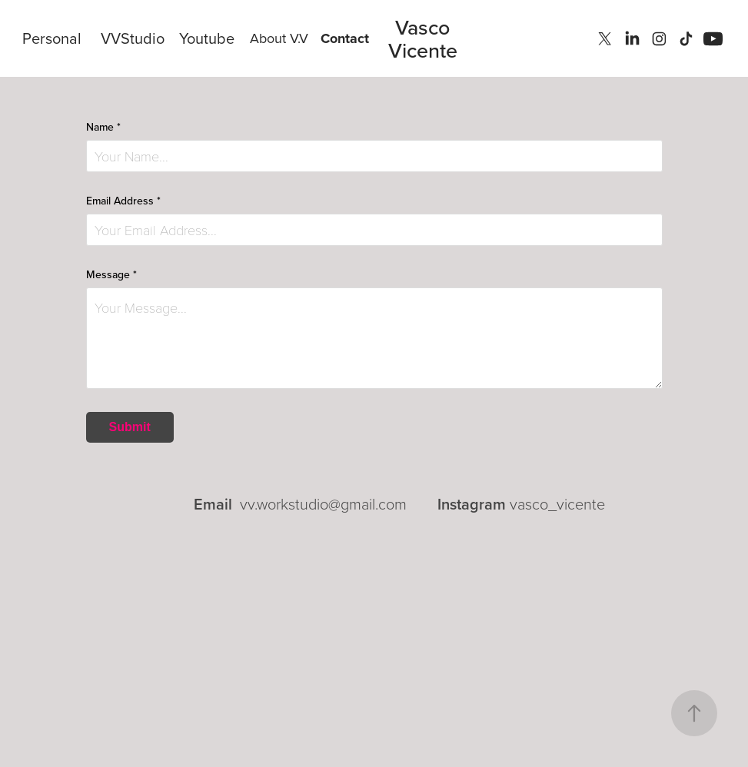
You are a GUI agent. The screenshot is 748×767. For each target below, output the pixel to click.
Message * (111, 274)
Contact (345, 38)
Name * (103, 126)
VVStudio (133, 38)
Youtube (206, 38)
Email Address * (123, 200)
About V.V (279, 38)
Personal (51, 38)
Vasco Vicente (422, 38)
